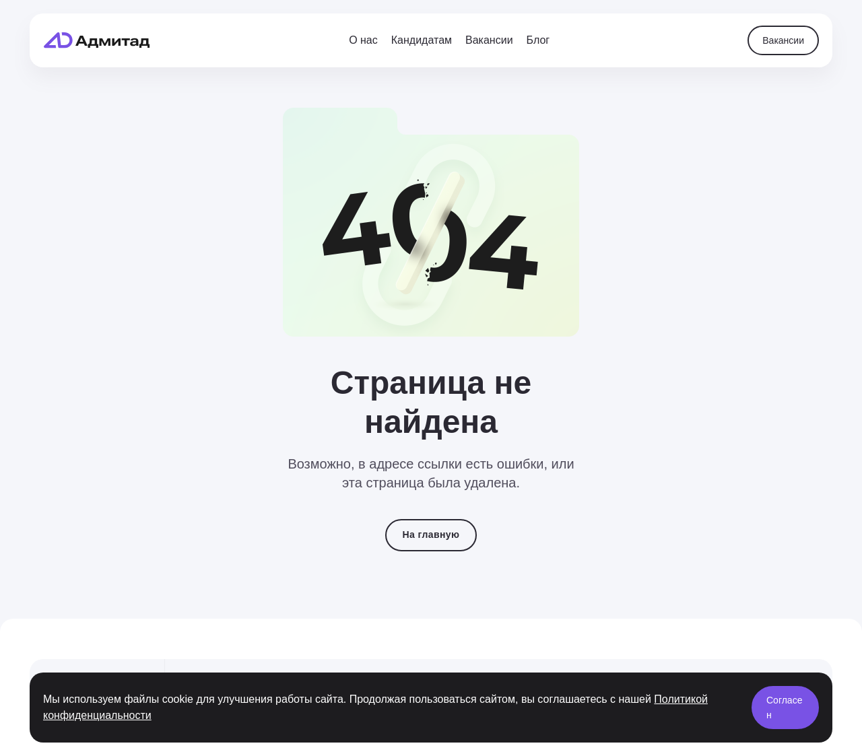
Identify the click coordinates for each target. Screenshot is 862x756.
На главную (431, 534)
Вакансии (783, 40)
